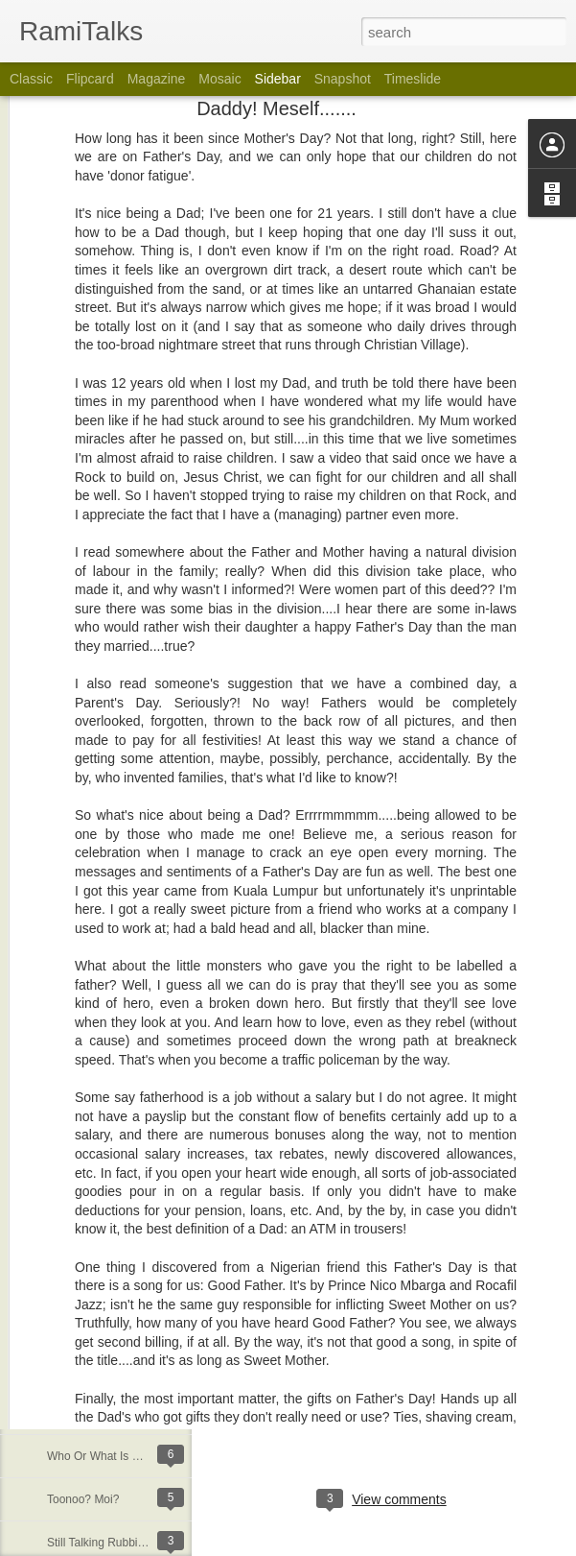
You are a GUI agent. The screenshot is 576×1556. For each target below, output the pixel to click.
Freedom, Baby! (87, 1024)
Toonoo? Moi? (83, 1499)
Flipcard (90, 78)
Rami (443, 1420)
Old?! (61, 1326)
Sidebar (278, 78)
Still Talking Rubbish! (100, 1542)
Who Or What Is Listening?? (119, 1456)
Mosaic (219, 78)
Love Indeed (78, 1067)
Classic (31, 78)
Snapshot (342, 78)
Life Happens (81, 1369)
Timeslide (412, 78)
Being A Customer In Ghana (118, 1413)
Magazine (156, 78)
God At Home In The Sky (110, 1240)
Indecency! (75, 1154)
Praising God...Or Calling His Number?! (147, 1110)
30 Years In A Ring (94, 1283)
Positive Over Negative (105, 1197)
